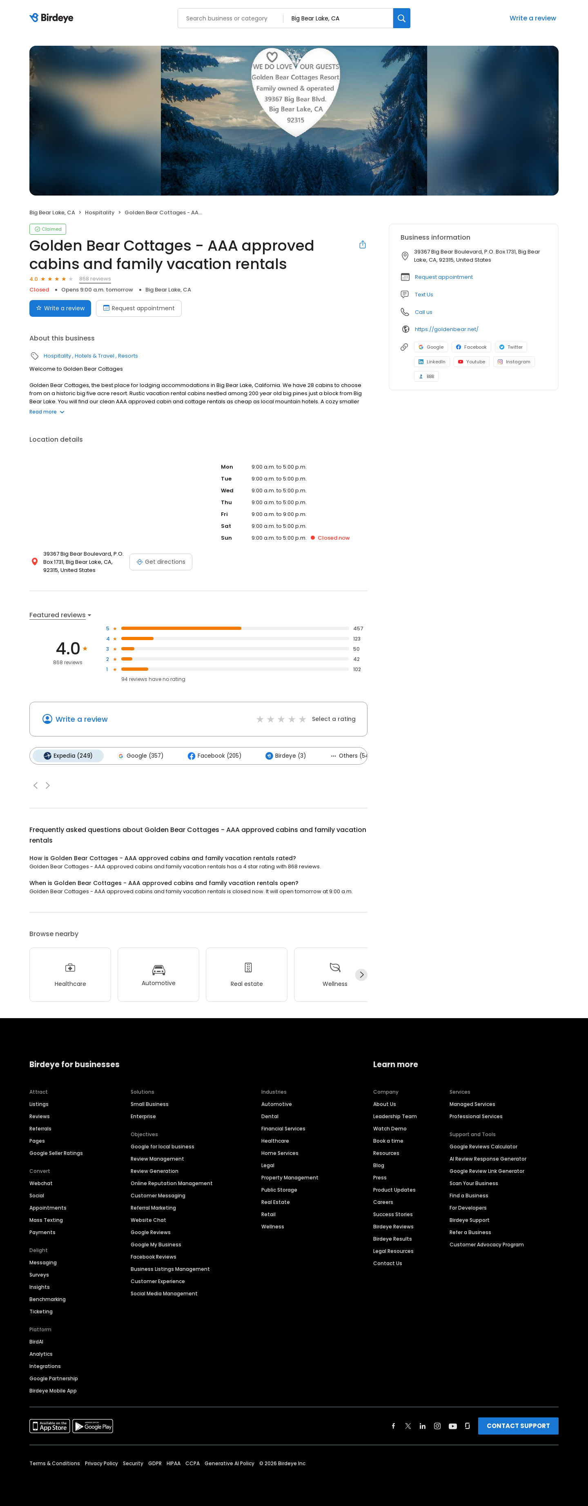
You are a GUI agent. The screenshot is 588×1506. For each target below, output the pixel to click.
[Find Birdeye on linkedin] (422, 1425)
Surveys (39, 1274)
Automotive (276, 1103)
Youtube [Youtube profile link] (471, 361)
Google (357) (139, 756)
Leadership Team (395, 1115)
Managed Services (472, 1103)
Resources (386, 1152)
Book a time (388, 1140)
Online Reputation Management (172, 1182)
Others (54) (347, 755)
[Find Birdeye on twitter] (408, 1425)
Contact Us (387, 1262)
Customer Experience (158, 1280)
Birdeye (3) (283, 756)
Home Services (279, 1152)
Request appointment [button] (444, 277)
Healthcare (275, 1140)
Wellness (272, 1226)
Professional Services (476, 1115)
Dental (269, 1115)
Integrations (45, 1365)
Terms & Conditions (54, 1462)
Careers (383, 1201)
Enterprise (143, 1115)
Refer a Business (470, 1231)
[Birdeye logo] (52, 18)
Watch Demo (390, 1128)
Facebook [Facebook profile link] (471, 347)
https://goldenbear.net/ (447, 329)
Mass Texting (46, 1219)
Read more (47, 411)
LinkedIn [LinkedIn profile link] (432, 361)
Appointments (48, 1207)
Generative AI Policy (229, 1462)
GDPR (155, 1462)
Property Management (289, 1177)
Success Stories (393, 1213)
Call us (423, 312)
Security (133, 1462)
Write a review (533, 18)
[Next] (361, 974)
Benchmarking (47, 1298)
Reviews (39, 1115)
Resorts (128, 356)
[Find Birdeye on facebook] (393, 1425)
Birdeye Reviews (393, 1226)
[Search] (401, 18)
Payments (42, 1231)
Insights (39, 1286)
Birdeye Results (392, 1238)
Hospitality (100, 212)
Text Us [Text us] (424, 294)
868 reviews (95, 279)
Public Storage (279, 1189)
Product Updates (394, 1189)
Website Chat (148, 1219)
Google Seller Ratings (56, 1152)
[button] (35, 785)
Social (36, 1195)
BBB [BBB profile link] (426, 376)
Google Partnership (53, 1378)
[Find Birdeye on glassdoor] (467, 1425)
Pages (37, 1140)
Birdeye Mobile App (53, 1390)
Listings (39, 1103)
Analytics (41, 1353)
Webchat (41, 1182)
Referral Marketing (153, 1207)
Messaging (43, 1262)
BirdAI (36, 1341)
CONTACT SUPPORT (518, 1425)
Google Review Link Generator (487, 1170)
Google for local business (162, 1146)
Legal (267, 1164)
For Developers (468, 1207)
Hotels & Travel (94, 356)
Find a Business (469, 1195)
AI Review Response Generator (488, 1158)
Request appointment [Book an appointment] (139, 308)
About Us (384, 1103)
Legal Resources (393, 1250)
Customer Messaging (158, 1195)
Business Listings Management (170, 1268)
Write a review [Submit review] (60, 308)
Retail (268, 1213)
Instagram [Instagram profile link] (514, 361)
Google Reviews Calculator (483, 1146)
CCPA (192, 1462)
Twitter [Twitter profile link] (511, 347)
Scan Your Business (474, 1182)
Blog (378, 1164)
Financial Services (283, 1128)
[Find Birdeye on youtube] (453, 1425)
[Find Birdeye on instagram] (437, 1425)
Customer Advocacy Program (487, 1244)
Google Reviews (151, 1231)
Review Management (157, 1158)
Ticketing (41, 1311)
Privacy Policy (101, 1462)
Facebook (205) (213, 756)
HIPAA (173, 1462)
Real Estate (275, 1201)
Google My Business (156, 1244)
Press (380, 1177)
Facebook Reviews (153, 1256)
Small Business (150, 1103)
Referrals (40, 1128)
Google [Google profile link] (431, 347)
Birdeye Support (470, 1219)
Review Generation (154, 1170)
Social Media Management (164, 1293)
